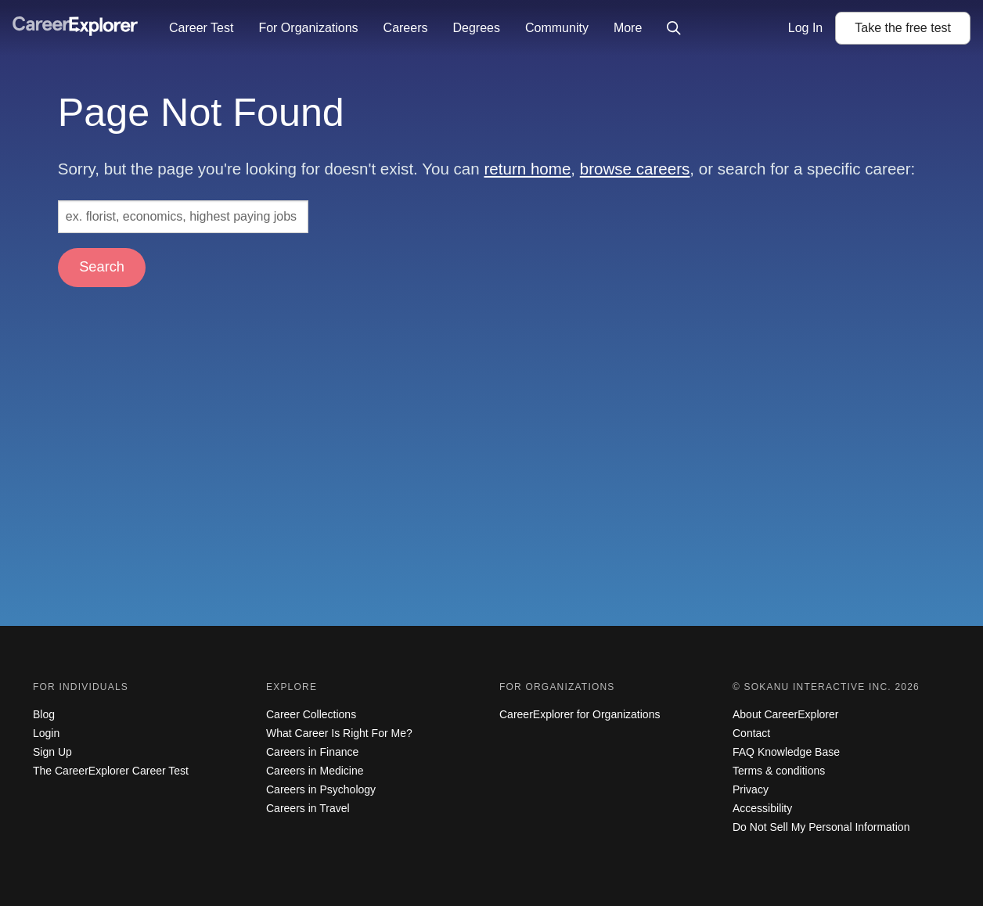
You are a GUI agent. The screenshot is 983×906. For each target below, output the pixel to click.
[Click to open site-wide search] (674, 28)
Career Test (201, 27)
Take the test (903, 27)
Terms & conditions (779, 770)
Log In (805, 27)
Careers (405, 27)
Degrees (475, 27)
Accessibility (762, 808)
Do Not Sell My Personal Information (821, 827)
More (628, 27)
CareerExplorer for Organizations (579, 714)
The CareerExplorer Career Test (111, 770)
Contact (751, 733)
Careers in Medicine (315, 770)
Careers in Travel (308, 808)
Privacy (751, 789)
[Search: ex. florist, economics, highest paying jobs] (183, 216)
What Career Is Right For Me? (339, 733)
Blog (44, 714)
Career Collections (311, 714)
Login (46, 733)
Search (101, 266)
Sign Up (52, 752)
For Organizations (308, 27)
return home (527, 169)
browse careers (635, 169)
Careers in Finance (312, 752)
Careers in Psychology (321, 789)
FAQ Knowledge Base (786, 752)
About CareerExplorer (785, 714)
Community (557, 27)
